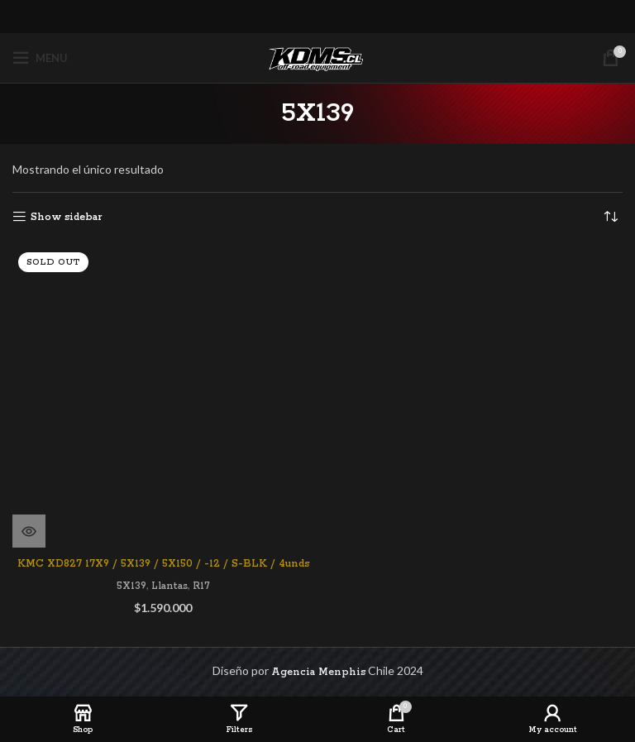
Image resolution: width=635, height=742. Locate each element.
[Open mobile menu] (40, 57)
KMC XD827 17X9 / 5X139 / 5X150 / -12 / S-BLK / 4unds (163, 564)
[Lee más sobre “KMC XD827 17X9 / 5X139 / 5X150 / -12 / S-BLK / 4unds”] (28, 531)
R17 (201, 586)
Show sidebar (66, 217)
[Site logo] (317, 57)
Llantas (169, 586)
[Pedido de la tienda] (610, 217)
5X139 (131, 586)
